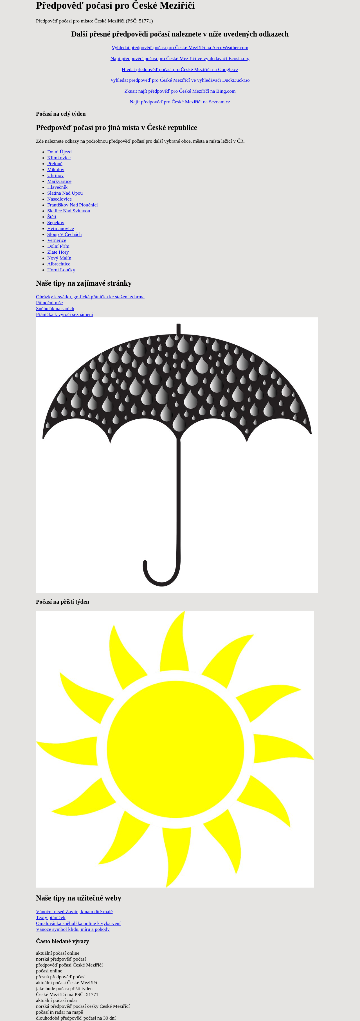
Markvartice (59, 181)
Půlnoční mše (49, 302)
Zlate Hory (58, 252)
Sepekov (55, 222)
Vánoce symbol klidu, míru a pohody (73, 929)
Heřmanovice (60, 228)
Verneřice (56, 240)
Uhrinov (55, 175)
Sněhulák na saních (55, 308)
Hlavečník (57, 187)
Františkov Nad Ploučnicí (72, 205)
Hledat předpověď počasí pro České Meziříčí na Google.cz (180, 69)
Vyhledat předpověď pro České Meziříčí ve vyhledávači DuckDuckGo (180, 80)
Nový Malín (59, 258)
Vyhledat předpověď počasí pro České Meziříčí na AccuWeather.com (180, 47)
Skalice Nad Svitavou (68, 210)
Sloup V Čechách (64, 234)
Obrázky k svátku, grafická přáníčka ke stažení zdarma (90, 296)
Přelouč (54, 163)
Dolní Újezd (59, 151)
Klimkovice (59, 157)
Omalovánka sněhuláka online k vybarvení (78, 923)
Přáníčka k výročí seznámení (64, 314)
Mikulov (55, 169)
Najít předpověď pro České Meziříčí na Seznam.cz (180, 101)
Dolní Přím (58, 246)
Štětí (51, 216)
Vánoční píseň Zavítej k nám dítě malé (74, 911)
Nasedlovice (59, 199)
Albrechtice (58, 264)
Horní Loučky (61, 269)
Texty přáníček (51, 917)
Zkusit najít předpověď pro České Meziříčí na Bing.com (179, 91)
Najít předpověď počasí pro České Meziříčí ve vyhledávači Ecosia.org (180, 58)
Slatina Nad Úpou (65, 193)
